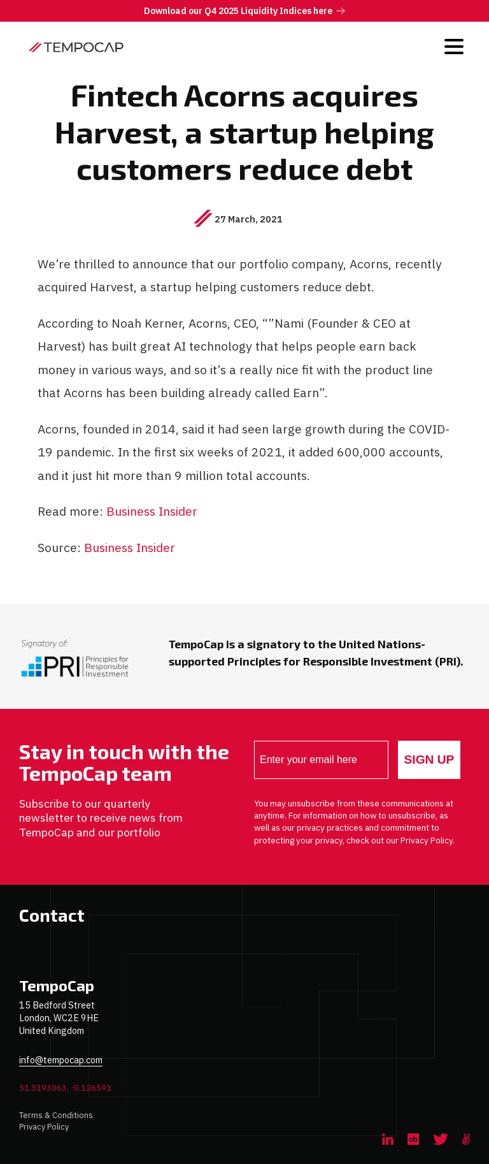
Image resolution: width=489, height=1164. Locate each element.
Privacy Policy (44, 1126)
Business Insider (151, 511)
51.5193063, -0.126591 (65, 1087)
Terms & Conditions (56, 1115)
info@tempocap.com (61, 1060)
